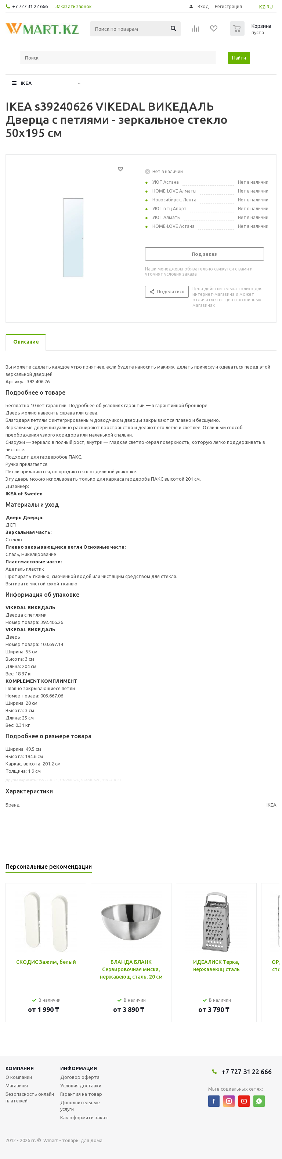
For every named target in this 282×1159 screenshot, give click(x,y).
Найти (239, 57)
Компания (20, 1068)
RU (270, 6)
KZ (262, 6)
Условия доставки (80, 1085)
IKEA (26, 83)
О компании (19, 1077)
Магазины (17, 1085)
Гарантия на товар (81, 1094)
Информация (78, 1068)
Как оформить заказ (84, 1117)
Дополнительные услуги (80, 1106)
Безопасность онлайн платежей (30, 1097)
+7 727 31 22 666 (30, 6)
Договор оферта (80, 1077)
